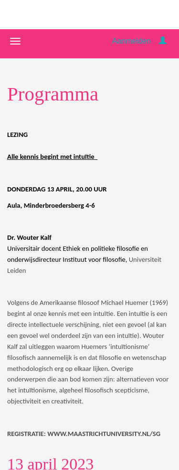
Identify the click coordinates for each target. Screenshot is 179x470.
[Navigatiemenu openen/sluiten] (15, 41)
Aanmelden (131, 41)
